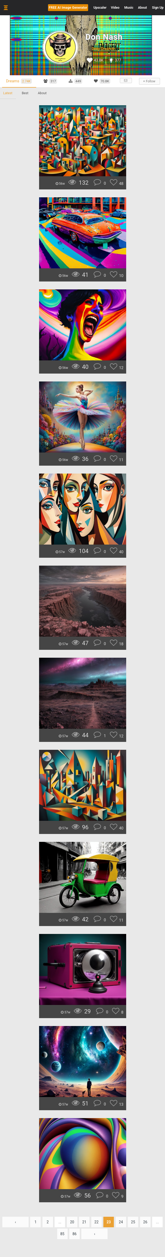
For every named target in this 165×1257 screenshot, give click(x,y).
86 (74, 1234)
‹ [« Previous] (15, 1222)
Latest (7, 93)
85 (62, 1234)
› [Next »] (94, 1234)
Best (25, 93)
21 (84, 1222)
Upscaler (100, 7)
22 (96, 1222)
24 (121, 1222)
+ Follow (149, 81)
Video (115, 7)
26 (145, 1222)
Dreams (19, 81)
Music (128, 7)
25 (133, 1222)
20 (72, 1222)
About (142, 7)
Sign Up (158, 7)
